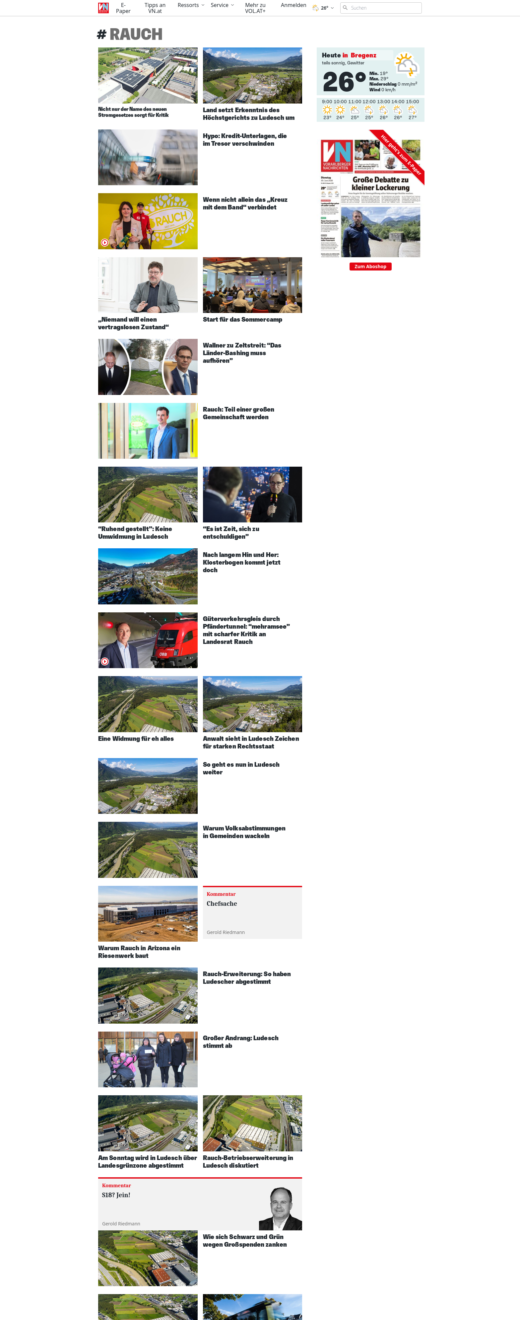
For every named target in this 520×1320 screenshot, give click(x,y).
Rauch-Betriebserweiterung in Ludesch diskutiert (248, 1161)
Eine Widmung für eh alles (136, 738)
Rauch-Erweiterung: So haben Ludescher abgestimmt (247, 977)
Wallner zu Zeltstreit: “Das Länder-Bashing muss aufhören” (242, 352)
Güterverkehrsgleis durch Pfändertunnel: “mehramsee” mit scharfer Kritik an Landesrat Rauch (246, 630)
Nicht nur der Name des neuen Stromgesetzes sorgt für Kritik (133, 112)
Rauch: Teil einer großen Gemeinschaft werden (238, 413)
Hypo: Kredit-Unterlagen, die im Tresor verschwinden (245, 139)
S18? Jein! (116, 1195)
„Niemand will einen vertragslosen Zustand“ (133, 323)
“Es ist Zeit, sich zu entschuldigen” (231, 532)
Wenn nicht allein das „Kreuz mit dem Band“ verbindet (245, 203)
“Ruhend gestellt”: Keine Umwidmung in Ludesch (135, 532)
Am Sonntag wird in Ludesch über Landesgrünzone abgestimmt (147, 1161)
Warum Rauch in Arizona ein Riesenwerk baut (139, 952)
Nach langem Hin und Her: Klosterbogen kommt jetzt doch (242, 562)
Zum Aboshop (371, 266)
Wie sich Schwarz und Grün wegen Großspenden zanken (245, 1240)
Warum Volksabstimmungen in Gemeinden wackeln (244, 832)
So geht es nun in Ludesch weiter (241, 768)
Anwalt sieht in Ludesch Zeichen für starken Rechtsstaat (251, 742)
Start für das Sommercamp (242, 319)
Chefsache (222, 903)
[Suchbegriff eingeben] (381, 8)
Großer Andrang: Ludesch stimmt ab (241, 1041)
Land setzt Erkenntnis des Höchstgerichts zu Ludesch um (249, 113)
